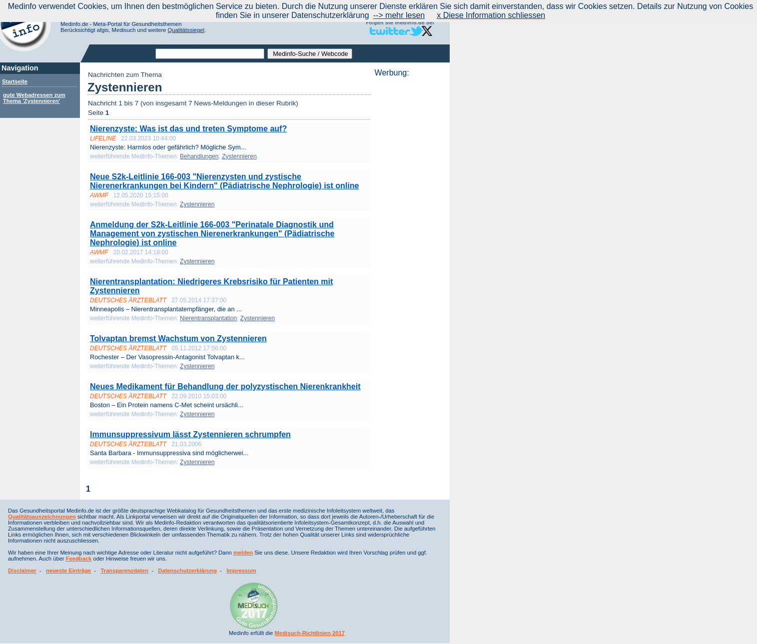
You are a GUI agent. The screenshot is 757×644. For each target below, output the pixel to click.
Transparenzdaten (124, 571)
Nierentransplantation (208, 318)
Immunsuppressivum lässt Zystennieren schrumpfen (190, 434)
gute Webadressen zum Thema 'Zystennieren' (34, 98)
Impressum (241, 571)
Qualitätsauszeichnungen (42, 517)
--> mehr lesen (399, 15)
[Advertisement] (409, 227)
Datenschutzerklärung (187, 571)
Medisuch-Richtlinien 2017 (309, 633)
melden (243, 553)
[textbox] (209, 53)
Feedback (79, 559)
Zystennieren (239, 156)
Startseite (14, 81)
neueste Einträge (68, 571)
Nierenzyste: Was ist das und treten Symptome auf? (188, 128)
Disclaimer (22, 571)
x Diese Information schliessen (491, 15)
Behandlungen (199, 156)
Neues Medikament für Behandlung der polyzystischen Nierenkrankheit (225, 386)
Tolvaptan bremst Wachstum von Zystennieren (178, 338)
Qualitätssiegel (186, 30)
